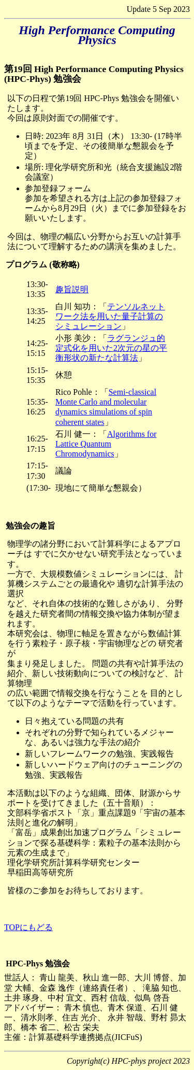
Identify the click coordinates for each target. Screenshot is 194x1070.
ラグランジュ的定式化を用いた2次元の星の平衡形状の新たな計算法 (111, 348)
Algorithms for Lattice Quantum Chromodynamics (106, 444)
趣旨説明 (71, 289)
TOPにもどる (28, 927)
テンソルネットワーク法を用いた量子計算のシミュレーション (110, 316)
